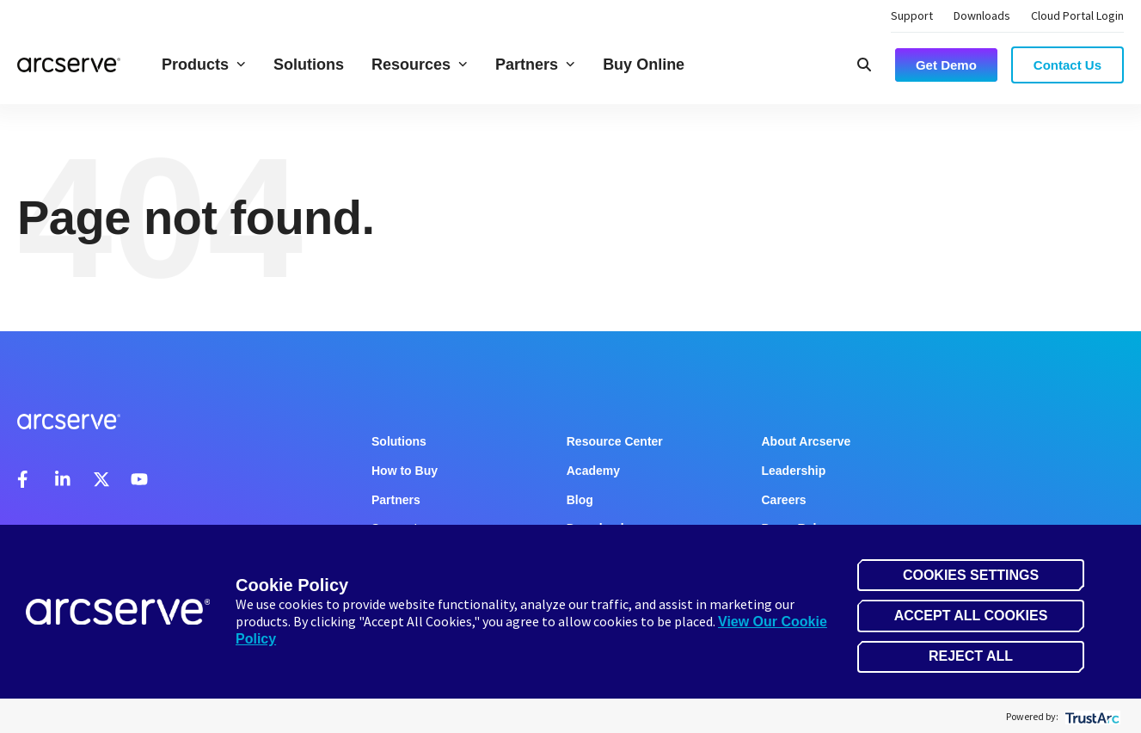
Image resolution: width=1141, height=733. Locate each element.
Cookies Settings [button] (971, 575)
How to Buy (404, 470)
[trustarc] (1090, 716)
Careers (784, 500)
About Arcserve (806, 441)
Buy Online (643, 64)
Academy (593, 470)
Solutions (308, 64)
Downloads (982, 15)
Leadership (794, 470)
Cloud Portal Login (1077, 15)
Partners (535, 64)
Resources (419, 64)
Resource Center (615, 441)
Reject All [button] (971, 656)
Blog (580, 500)
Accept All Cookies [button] (971, 615)
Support (912, 15)
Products (204, 64)
